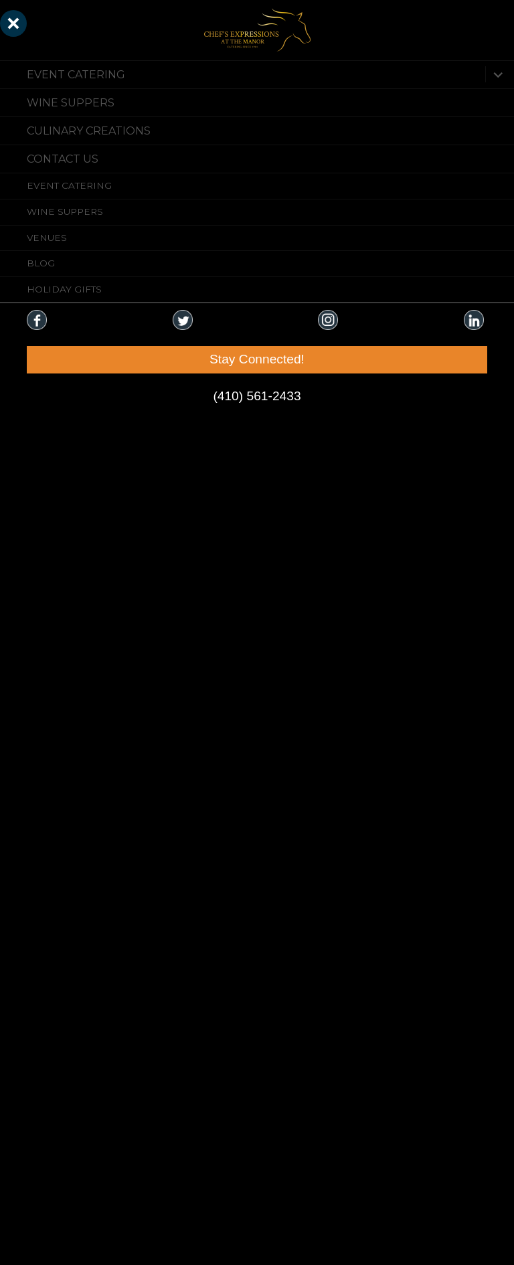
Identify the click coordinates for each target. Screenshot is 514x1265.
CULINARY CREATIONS (89, 130)
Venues (47, 237)
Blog (41, 263)
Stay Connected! (257, 359)
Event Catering (76, 74)
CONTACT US (62, 159)
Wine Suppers (70, 102)
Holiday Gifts (64, 289)
